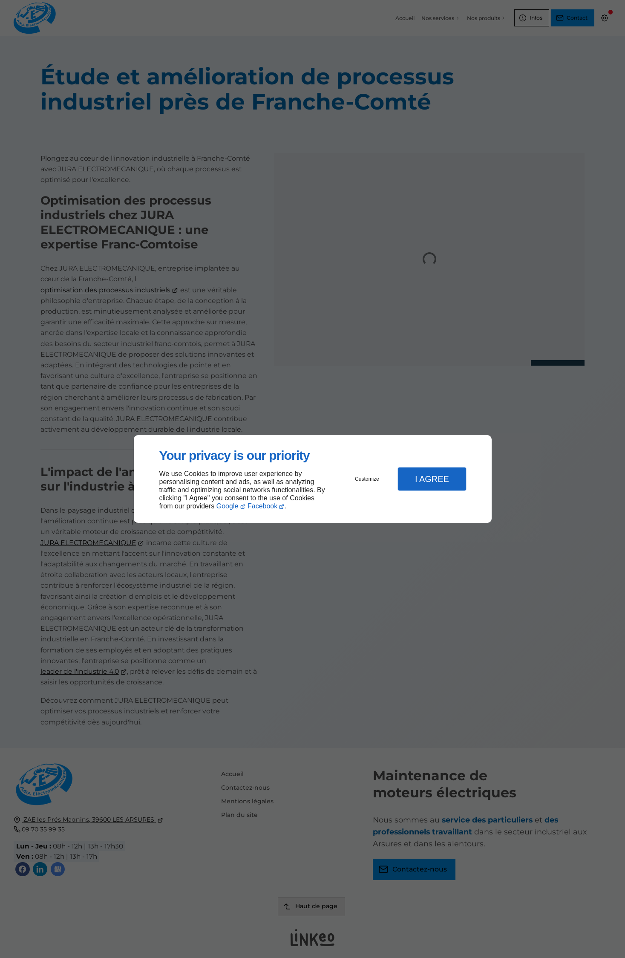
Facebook (262, 506)
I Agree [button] (432, 479)
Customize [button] (367, 479)
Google (227, 506)
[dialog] (313, 479)
